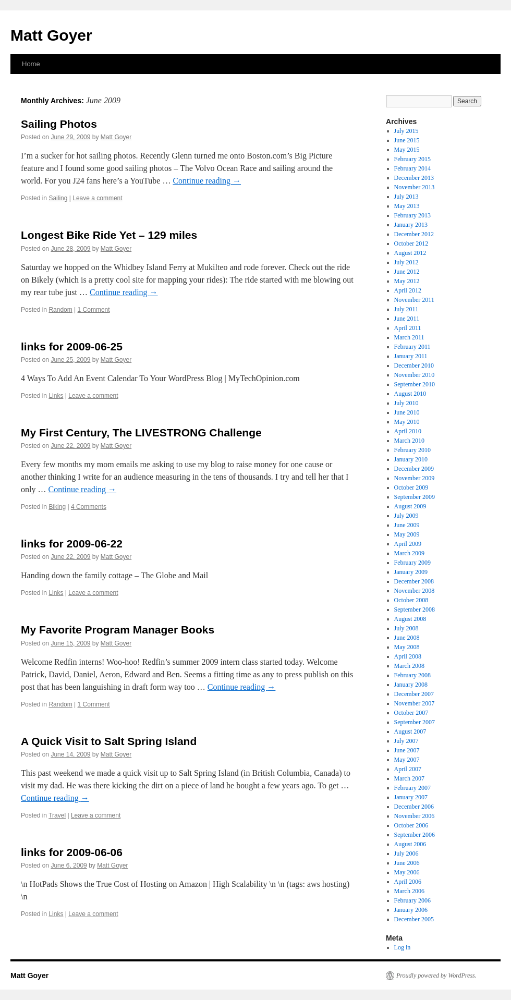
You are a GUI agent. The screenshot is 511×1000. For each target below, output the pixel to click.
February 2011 (412, 346)
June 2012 (407, 271)
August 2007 (410, 731)
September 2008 (414, 609)
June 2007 (407, 750)
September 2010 (414, 384)
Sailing (57, 198)
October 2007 (411, 712)
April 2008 (407, 656)
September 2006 (414, 834)
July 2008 (406, 628)
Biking (57, 506)
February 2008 (412, 675)
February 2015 (412, 159)
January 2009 (411, 572)
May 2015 (407, 149)
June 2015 (407, 140)
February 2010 (412, 450)
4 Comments (88, 506)
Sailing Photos (59, 124)
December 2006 (414, 806)
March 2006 (409, 891)
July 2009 (406, 515)
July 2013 (406, 196)
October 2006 (411, 825)
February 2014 (412, 168)
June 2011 (407, 318)
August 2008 (410, 619)
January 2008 (411, 684)
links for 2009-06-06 (72, 852)
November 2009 (414, 478)
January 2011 (411, 356)
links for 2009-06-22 (72, 544)
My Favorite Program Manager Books (117, 630)
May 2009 (407, 534)
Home (31, 64)
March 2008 (409, 665)
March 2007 (409, 778)
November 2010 (414, 375)
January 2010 (411, 459)
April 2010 (407, 431)
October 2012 (411, 243)
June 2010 (407, 412)
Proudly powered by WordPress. (436, 975)
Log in (402, 947)
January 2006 (411, 909)
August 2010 (410, 393)
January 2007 (411, 797)
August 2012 (410, 253)
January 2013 (411, 224)
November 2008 (414, 590)
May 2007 (407, 759)
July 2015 (406, 131)
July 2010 (406, 403)
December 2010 (414, 365)
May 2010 (407, 421)
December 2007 (414, 694)
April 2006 (407, 881)
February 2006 (412, 900)
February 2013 (412, 215)
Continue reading (207, 180)
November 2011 (414, 299)
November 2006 (414, 816)
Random (60, 309)
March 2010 (409, 440)
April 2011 (407, 328)
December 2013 (414, 177)
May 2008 (407, 647)
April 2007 (407, 769)
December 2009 (414, 468)
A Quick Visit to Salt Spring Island (109, 741)
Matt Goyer (51, 35)
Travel (57, 815)
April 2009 (407, 543)
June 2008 (407, 637)
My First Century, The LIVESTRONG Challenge (141, 432)
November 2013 (414, 187)
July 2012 (406, 262)
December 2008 (414, 581)
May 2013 (407, 206)
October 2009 (411, 487)
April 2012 (407, 290)
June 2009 (407, 525)
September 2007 (414, 722)
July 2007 (406, 741)
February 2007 (412, 787)
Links (55, 395)
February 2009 (412, 562)
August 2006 (410, 844)
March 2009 (409, 553)
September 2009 (414, 497)
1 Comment (94, 309)
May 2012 (407, 281)
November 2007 (414, 703)
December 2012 (414, 234)
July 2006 (406, 853)
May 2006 (407, 872)
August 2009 (410, 506)
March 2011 (409, 337)
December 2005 (414, 919)
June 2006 (407, 863)
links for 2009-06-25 (72, 346)
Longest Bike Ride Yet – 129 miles (109, 235)
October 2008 (411, 600)
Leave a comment (97, 198)
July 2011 (406, 309)
